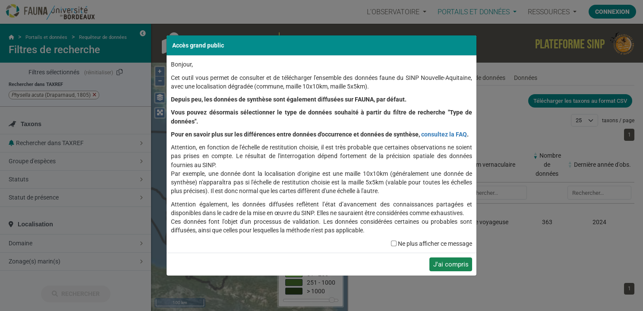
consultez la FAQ (444, 134)
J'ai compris (451, 264)
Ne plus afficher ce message (435, 243)
